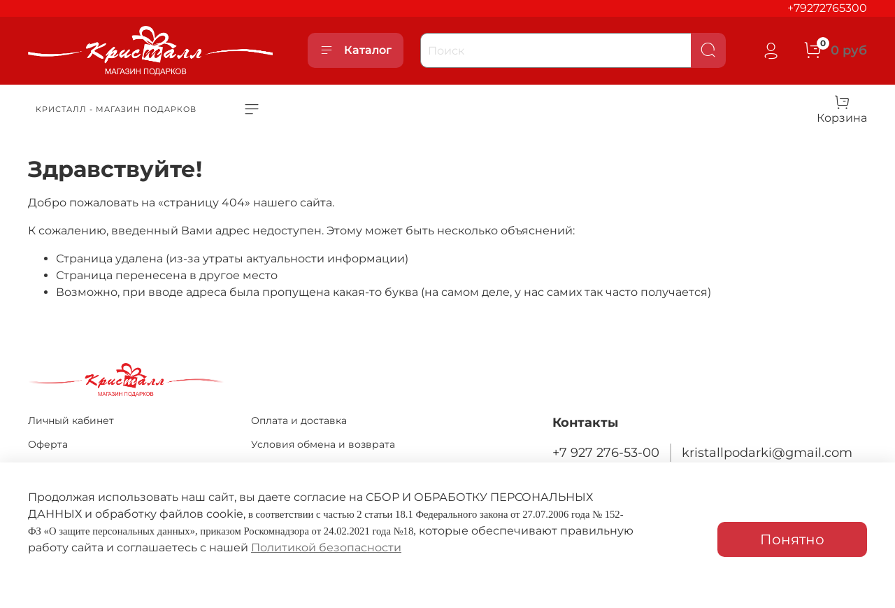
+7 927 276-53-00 (605, 452)
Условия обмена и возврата (323, 444)
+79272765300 (827, 8)
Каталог (356, 50)
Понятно (792, 539)
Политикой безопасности (326, 547)
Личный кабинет (71, 420)
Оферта (48, 444)
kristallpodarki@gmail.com (767, 452)
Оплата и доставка (299, 420)
